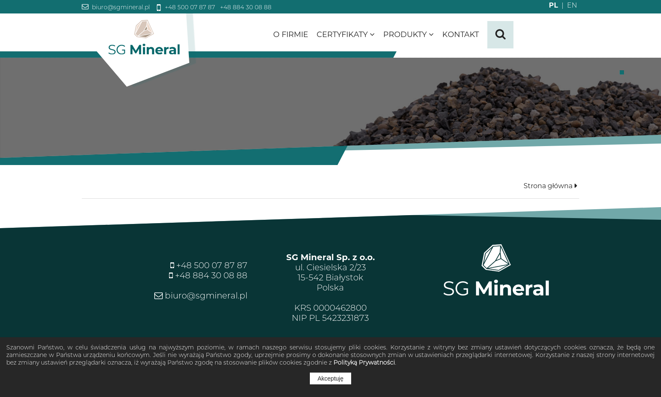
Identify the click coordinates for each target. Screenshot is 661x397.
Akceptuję (330, 378)
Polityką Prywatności (364, 362)
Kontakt (460, 34)
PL (553, 5)
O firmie (290, 34)
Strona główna (548, 186)
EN (567, 5)
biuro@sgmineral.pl (120, 7)
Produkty (408, 34)
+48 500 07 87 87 (189, 7)
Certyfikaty (346, 34)
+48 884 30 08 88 (244, 7)
